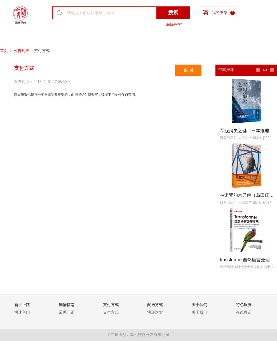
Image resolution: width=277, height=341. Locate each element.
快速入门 (22, 312)
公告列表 (21, 50)
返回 (188, 70)
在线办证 (244, 312)
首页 (4, 50)
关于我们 (199, 312)
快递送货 (155, 312)
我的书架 (218, 12)
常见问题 (66, 312)
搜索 (173, 12)
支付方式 (111, 312)
